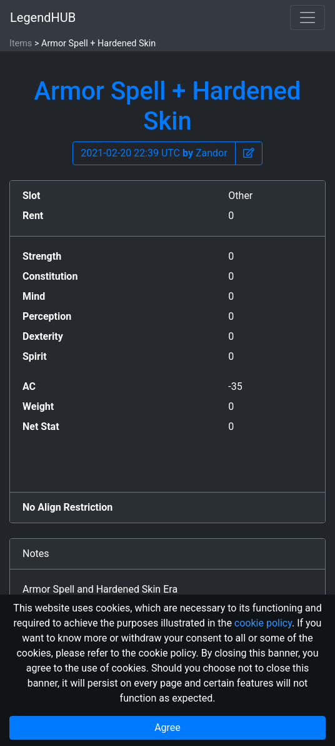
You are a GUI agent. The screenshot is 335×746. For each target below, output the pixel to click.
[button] (248, 153)
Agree (167, 727)
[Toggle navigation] (307, 17)
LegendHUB (43, 17)
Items (20, 43)
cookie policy (263, 623)
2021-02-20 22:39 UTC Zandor (154, 153)
